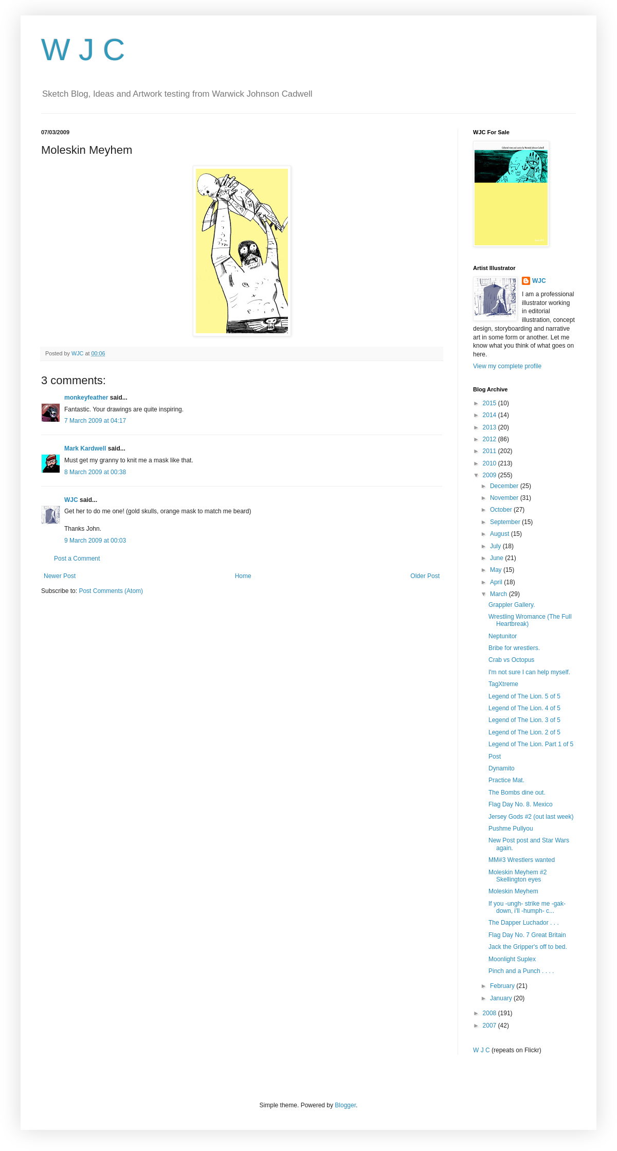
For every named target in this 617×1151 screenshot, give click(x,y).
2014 (490, 415)
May (496, 569)
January (502, 998)
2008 (490, 1013)
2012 (490, 439)
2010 (490, 463)
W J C (83, 49)
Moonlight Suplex (512, 959)
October (502, 509)
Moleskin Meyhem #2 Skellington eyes (517, 876)
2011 (490, 451)
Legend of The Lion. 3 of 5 (524, 720)
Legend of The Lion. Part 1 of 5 (530, 744)
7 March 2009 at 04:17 (95, 420)
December (505, 486)
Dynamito (501, 768)
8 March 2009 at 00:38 (95, 472)
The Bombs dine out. (517, 792)
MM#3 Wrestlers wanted (521, 860)
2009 (490, 475)
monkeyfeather (86, 397)
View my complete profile (507, 366)
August (500, 533)
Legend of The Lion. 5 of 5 (524, 696)
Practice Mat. (506, 780)
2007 (490, 1025)
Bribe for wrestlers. (514, 648)
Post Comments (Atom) (111, 591)
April (497, 582)
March (499, 594)
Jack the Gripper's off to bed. (527, 946)
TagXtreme (503, 684)
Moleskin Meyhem (513, 891)
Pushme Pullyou (510, 828)
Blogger (345, 1105)
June (497, 558)
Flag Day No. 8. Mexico (520, 804)
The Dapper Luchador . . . (523, 922)
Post (494, 756)
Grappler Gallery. (511, 604)
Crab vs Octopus (511, 659)
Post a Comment (77, 558)
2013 (490, 427)
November (505, 497)
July (496, 546)
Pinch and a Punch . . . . (521, 971)
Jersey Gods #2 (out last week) (530, 816)
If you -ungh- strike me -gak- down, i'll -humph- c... (527, 907)
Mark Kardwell (85, 448)
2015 (490, 403)
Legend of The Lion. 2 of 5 (524, 732)
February (503, 986)
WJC (71, 499)
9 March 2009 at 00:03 (95, 540)
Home (243, 576)
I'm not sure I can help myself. (529, 672)
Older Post (425, 576)
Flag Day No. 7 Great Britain (527, 935)
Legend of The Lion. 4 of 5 (524, 708)
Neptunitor (502, 636)
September (506, 522)
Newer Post (60, 576)
